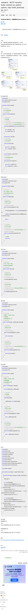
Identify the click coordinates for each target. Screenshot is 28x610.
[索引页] (2, 22)
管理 (14, 15)
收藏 (23, 552)
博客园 (2, 15)
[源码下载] (3, 23)
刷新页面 (20, 563)
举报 (26, 552)
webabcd (6, 35)
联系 (10, 15)
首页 (7, 15)
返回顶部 (25, 563)
